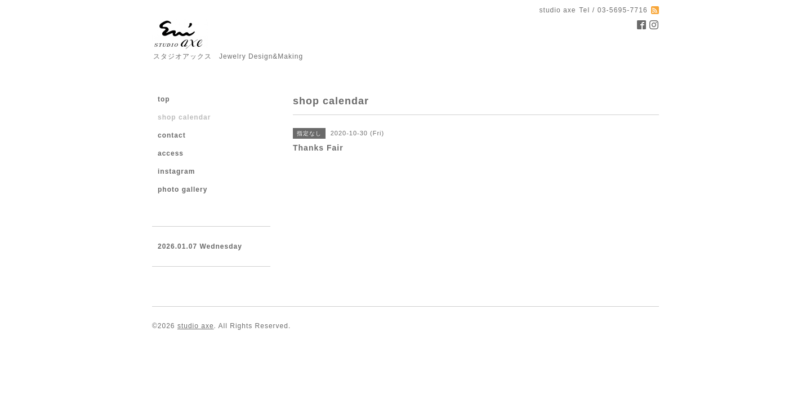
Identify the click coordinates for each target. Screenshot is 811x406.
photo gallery (182, 189)
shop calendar (184, 117)
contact (172, 135)
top (164, 99)
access (171, 153)
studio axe (195, 326)
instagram (176, 171)
